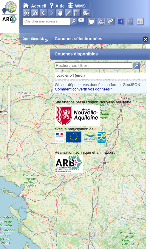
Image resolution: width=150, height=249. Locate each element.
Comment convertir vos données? (83, 89)
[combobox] (81, 19)
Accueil (34, 6)
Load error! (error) (70, 75)
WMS (76, 6)
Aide (57, 6)
